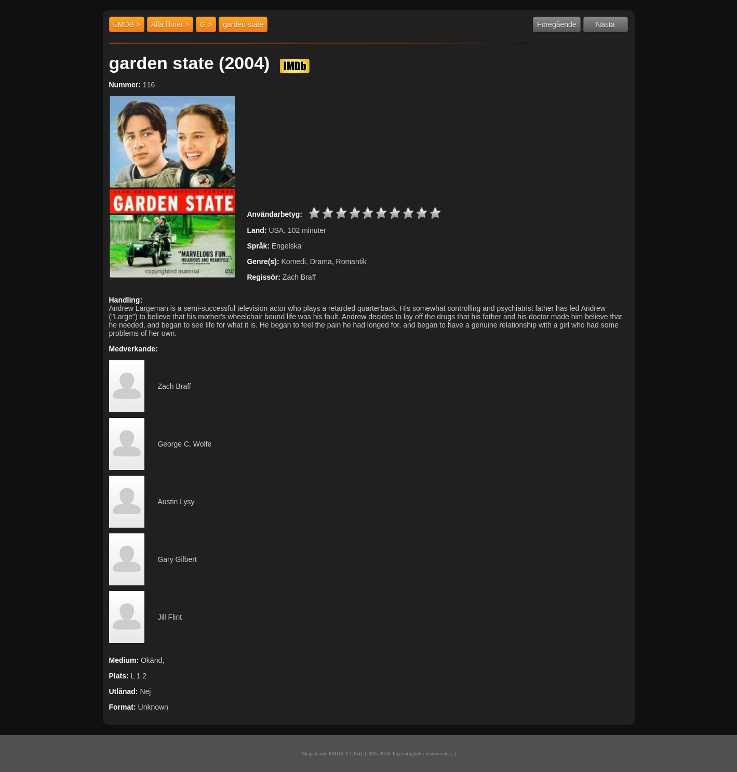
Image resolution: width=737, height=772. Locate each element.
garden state (243, 24)
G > (206, 24)
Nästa (605, 24)
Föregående (557, 24)
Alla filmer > (170, 24)
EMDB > (127, 24)
